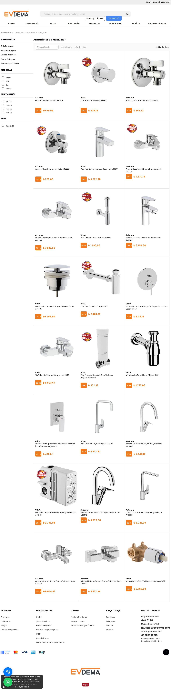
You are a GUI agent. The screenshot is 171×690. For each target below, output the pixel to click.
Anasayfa (5, 617)
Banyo (41, 32)
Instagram (111, 621)
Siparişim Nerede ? (162, 2)
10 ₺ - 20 (9, 106)
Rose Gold (10, 126)
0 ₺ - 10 (8, 102)
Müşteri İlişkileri (44, 610)
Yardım (75, 610)
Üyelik (38, 617)
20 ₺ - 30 (9, 109)
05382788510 (149, 635)
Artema (8, 78)
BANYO (11, 23)
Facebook (110, 617)
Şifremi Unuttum (43, 621)
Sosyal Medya (113, 610)
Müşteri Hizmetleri (150, 610)
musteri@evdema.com (155, 627)
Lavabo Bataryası (8, 55)
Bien (7, 85)
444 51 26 (147, 620)
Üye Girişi (90, 18)
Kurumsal (6, 610)
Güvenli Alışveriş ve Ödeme (82, 625)
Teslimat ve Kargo (79, 617)
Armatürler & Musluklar (24, 32)
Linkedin (109, 629)
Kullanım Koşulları (43, 625)
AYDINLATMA (94, 23)
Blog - (149, 2)
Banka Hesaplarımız (9, 629)
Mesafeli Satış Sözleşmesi (47, 629)
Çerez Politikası (42, 638)
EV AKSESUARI (115, 23)
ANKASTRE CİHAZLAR (157, 23)
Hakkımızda (6, 621)
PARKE (53, 23)
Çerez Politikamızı (31, 682)
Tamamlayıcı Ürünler (10, 63)
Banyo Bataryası (8, 59)
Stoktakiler (67, 47)
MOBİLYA (136, 23)
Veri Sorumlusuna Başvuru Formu (50, 642)
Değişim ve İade (78, 621)
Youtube (109, 625)
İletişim (4, 625)
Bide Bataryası (7, 46)
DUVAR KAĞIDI (73, 23)
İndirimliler (81, 47)
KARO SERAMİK (32, 23)
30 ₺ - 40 (9, 113)
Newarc (8, 89)
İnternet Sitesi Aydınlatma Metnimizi (22, 684)
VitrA (7, 81)
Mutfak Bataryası (8, 50)
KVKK (38, 634)
